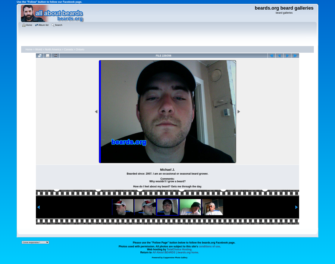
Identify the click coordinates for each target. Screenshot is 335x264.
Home (28, 49)
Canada (68, 49)
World (38, 49)
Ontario (80, 49)
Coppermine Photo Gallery (175, 258)
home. (176, 252)
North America (53, 49)
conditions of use (209, 246)
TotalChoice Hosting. (179, 249)
